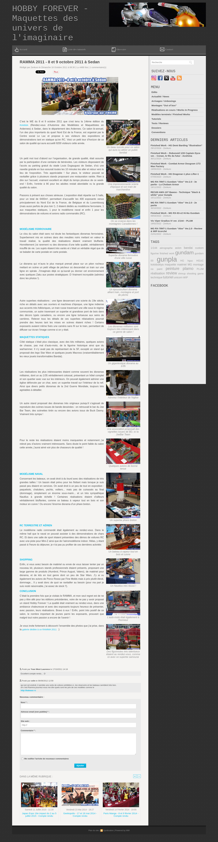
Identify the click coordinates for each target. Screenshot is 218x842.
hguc (178, 273)
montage (186, 276)
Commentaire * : (28, 738)
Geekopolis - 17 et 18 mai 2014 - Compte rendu (80, 822)
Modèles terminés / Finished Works (171, 123)
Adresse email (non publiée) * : (35, 719)
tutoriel (155, 288)
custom (191, 260)
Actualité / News (160, 105)
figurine (200, 261)
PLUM (183, 281)
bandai (182, 260)
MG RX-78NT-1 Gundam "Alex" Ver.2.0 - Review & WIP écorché (173, 241)
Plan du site (93, 838)
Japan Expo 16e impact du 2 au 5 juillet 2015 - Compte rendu (39, 822)
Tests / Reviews (160, 131)
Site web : (25, 728)
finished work (158, 266)
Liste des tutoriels (74, 57)
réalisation (197, 280)
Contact (166, 56)
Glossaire (118, 57)
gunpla (160, 271)
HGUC (186, 273)
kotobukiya (197, 273)
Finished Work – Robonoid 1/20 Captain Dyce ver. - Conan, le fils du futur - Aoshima (177, 166)
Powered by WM (122, 838)
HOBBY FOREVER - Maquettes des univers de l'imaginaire (50, 27)
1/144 (154, 260)
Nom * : (24, 710)
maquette (156, 276)
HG (173, 273)
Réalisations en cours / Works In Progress (175, 118)
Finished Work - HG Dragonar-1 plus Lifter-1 (176, 186)
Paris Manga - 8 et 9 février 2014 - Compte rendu (121, 822)
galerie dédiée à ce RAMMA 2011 (40, 636)
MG (177, 276)
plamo (172, 280)
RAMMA (24, 132)
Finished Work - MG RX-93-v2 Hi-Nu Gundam (176, 225)
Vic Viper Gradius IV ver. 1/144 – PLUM (173, 232)
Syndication (108, 838)
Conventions (158, 140)
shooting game (181, 285)
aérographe (164, 261)
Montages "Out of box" (164, 114)
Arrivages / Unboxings (164, 110)
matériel (168, 276)
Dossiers (156, 136)
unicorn (165, 288)
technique (198, 284)
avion (174, 260)
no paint (198, 276)
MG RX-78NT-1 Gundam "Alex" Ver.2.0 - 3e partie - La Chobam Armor (175, 195)
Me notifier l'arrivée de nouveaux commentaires (46, 766)
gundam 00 (197, 266)
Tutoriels (156, 127)
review (156, 285)
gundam (178, 265)
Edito (154, 101)
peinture (157, 280)
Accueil (20, 57)
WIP (172, 288)
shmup (166, 285)
